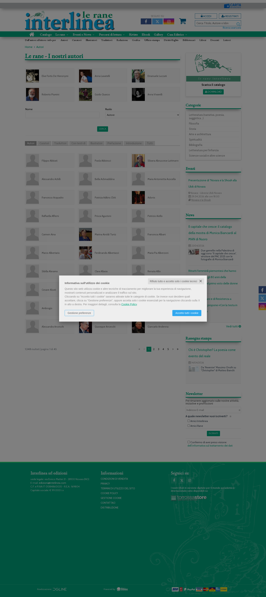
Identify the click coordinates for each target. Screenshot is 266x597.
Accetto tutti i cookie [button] (186, 313)
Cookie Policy (129, 304)
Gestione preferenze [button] (79, 313)
